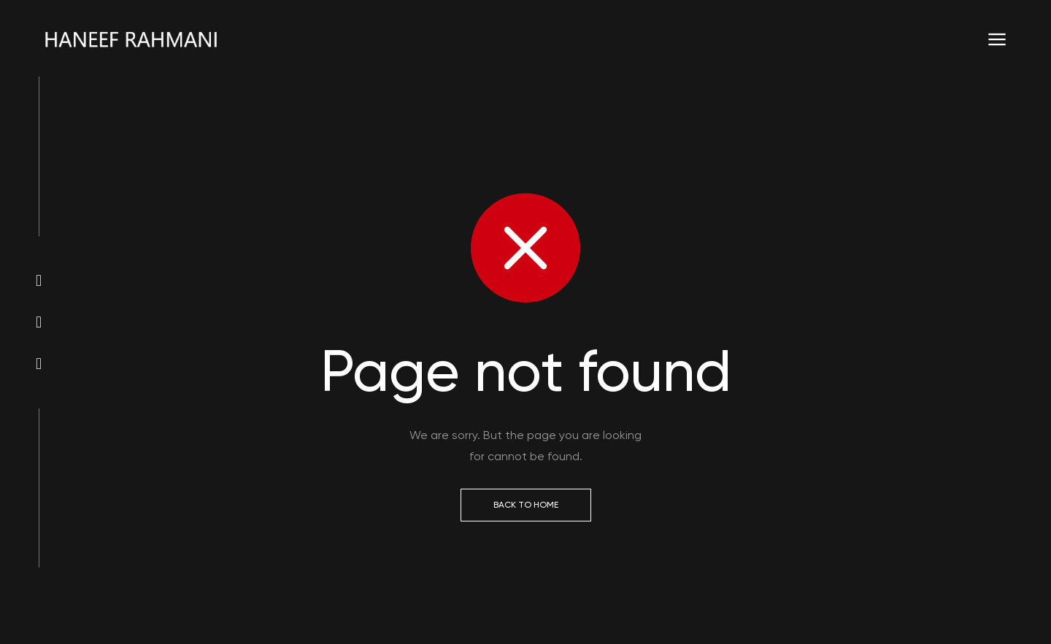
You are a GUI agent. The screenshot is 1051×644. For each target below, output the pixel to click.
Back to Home (525, 505)
